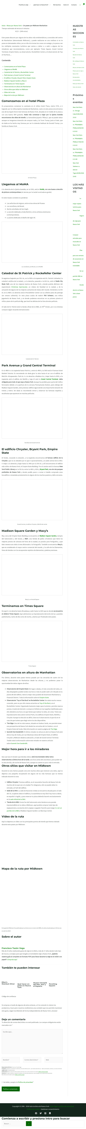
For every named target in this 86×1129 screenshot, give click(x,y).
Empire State (44, 697)
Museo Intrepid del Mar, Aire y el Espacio (40, 984)
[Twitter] (40, 1114)
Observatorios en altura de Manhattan (17, 86)
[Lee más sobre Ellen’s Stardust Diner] (8, 975)
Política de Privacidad (19, 1075)
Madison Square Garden (48, 536)
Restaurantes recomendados (77, 78)
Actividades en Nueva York (78, 43)
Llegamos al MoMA (10, 69)
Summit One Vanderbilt (19, 743)
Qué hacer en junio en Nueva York (24, 985)
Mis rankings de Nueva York (78, 62)
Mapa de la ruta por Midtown (14, 95)
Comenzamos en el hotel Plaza (15, 66)
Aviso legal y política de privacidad (62, 1107)
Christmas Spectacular (19, 287)
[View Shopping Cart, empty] (83, 4)
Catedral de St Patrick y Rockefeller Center (19, 72)
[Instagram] (45, 1114)
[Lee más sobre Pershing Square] (56, 976)
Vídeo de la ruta (9, 92)
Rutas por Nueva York (14, 25)
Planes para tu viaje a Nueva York (78, 72)
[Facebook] (36, 1114)
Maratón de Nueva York (77, 56)
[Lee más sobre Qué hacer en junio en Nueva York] (24, 976)
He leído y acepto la (18, 1083)
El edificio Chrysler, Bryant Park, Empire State (20, 78)
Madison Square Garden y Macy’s (15, 81)
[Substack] (50, 1114)
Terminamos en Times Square (14, 84)
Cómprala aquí (12, 959)
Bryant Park (44, 469)
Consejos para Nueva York (78, 50)
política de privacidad (43, 1072)
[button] (28, 5)
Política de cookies (33, 1110)
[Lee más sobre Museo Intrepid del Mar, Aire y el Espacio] (40, 975)
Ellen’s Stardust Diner (8, 983)
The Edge (54, 729)
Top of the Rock (45, 703)
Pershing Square (53, 985)
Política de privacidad (25, 1083)
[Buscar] (30, 1124)
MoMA (42, 189)
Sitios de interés (77, 87)
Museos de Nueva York (78, 67)
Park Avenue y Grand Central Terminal (17, 75)
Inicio (3, 25)
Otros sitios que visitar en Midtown (16, 89)
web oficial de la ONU (18, 799)
